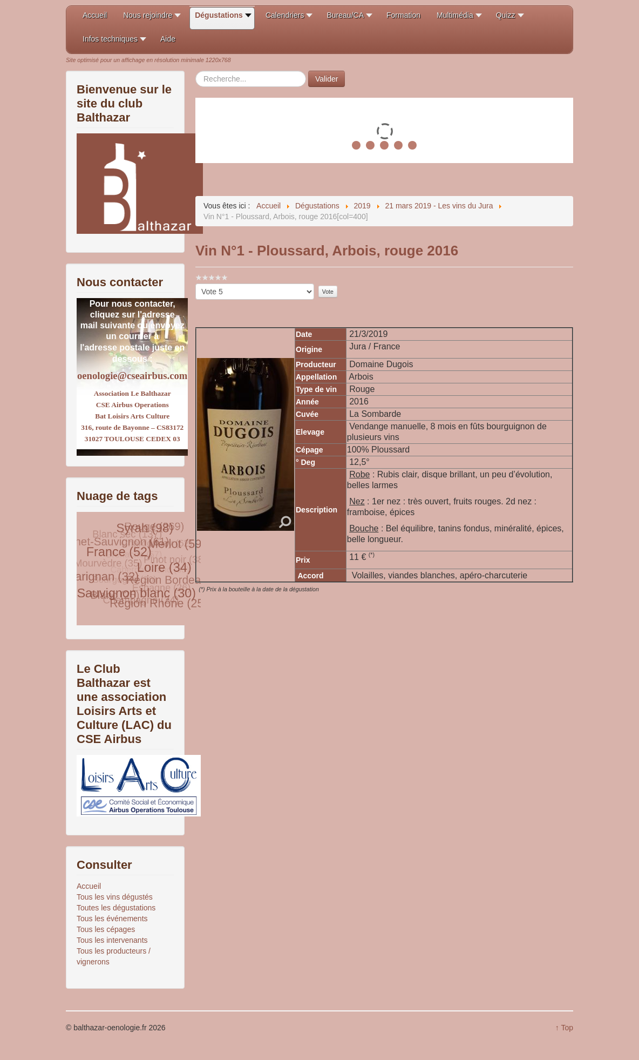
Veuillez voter (195, 283)
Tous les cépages (106, 929)
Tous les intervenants (112, 940)
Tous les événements (112, 918)
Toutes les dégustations (116, 907)
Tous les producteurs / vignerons (114, 956)
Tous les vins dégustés (115, 897)
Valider (326, 79)
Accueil (89, 886)
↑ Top (564, 1027)
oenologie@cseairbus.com (132, 375)
